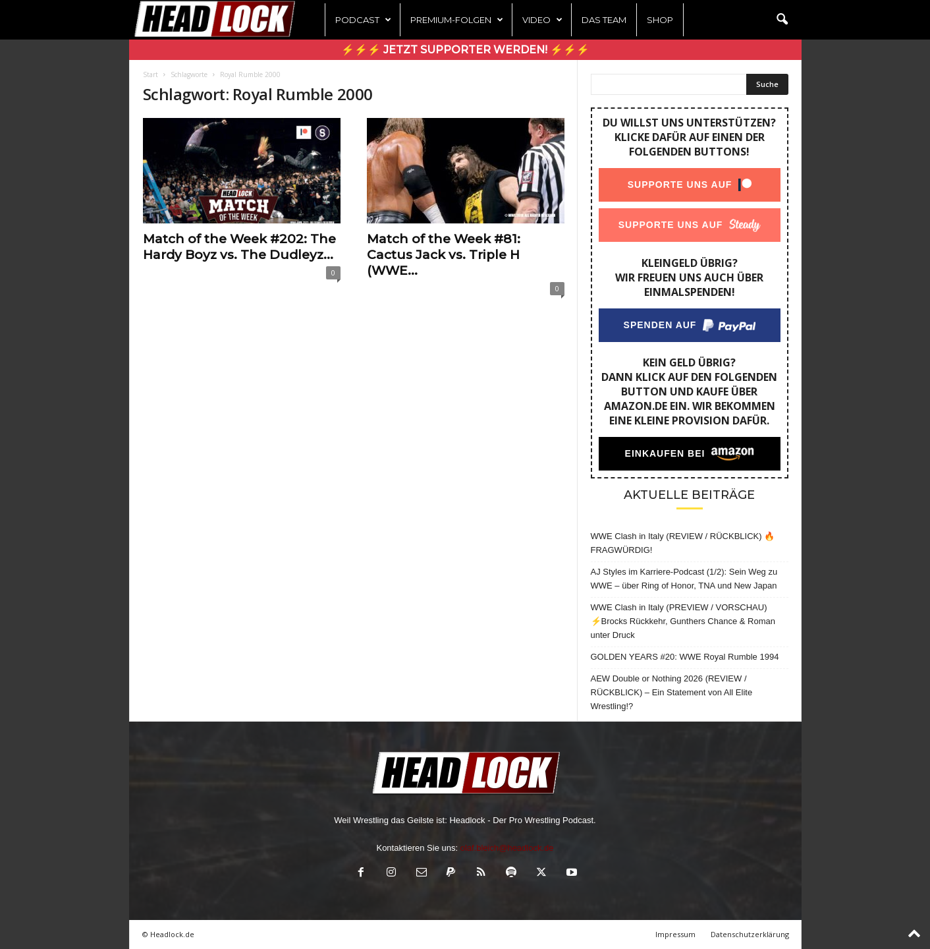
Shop (660, 19)
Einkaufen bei (664, 453)
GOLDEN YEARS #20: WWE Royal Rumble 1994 (685, 657)
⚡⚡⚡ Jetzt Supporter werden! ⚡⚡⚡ (465, 49)
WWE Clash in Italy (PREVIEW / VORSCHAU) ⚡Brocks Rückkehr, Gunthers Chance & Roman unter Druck (683, 621)
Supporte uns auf (679, 184)
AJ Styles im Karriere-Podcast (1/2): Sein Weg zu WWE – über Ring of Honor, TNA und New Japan (684, 578)
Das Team (604, 19)
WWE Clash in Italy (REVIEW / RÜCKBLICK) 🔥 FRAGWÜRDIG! (683, 543)
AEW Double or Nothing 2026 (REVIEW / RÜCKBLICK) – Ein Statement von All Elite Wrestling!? (672, 692)
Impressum (675, 934)
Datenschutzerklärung (750, 934)
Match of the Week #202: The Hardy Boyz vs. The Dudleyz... (239, 246)
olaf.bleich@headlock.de (507, 848)
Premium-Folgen (456, 19)
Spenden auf (659, 325)
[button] (781, 19)
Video (542, 19)
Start (150, 74)
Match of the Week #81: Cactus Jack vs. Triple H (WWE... (443, 254)
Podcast (363, 19)
